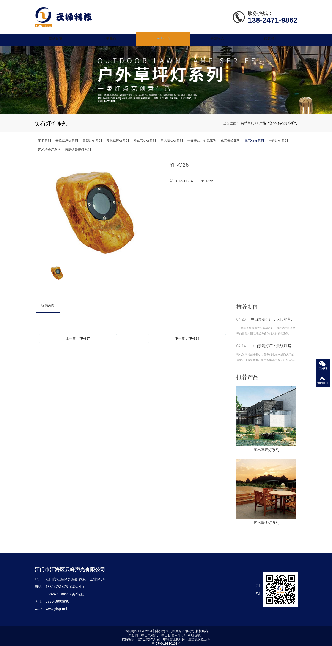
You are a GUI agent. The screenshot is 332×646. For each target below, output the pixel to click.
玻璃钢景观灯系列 (78, 146)
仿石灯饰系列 (287, 120)
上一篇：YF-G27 (78, 335)
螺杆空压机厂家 (174, 636)
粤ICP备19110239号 (166, 640)
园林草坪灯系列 (117, 137)
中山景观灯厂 (150, 632)
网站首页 (60, 35)
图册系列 (44, 137)
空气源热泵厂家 (149, 636)
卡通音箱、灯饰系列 (201, 137)
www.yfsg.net (56, 605)
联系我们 (271, 35)
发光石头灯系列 (144, 137)
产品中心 (166, 35)
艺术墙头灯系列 (171, 137)
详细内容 (47, 302)
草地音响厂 (196, 632)
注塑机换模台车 (199, 636)
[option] (99, 207)
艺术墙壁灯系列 (49, 146)
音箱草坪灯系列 (66, 137)
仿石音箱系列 (230, 137)
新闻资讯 (218, 35)
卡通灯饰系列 (278, 137)
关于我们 (113, 35)
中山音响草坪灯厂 (174, 632)
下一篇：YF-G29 (187, 335)
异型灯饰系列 (92, 137)
